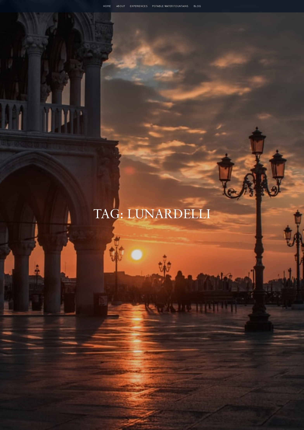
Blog (197, 6)
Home (107, 6)
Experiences (139, 6)
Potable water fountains (170, 6)
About (120, 6)
